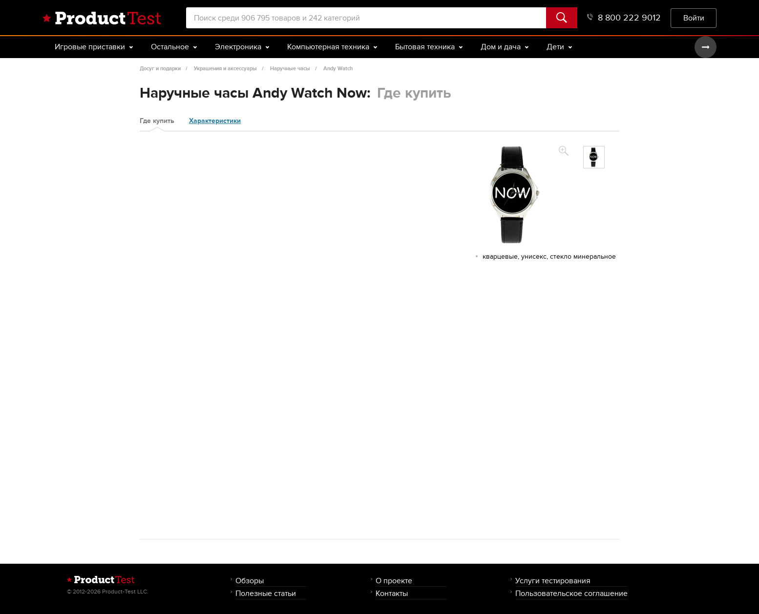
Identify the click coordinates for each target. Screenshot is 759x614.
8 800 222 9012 (624, 18)
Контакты (392, 593)
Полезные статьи (265, 593)
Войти (693, 17)
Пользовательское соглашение (571, 593)
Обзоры (249, 580)
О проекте (394, 580)
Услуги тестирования (552, 580)
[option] (594, 157)
